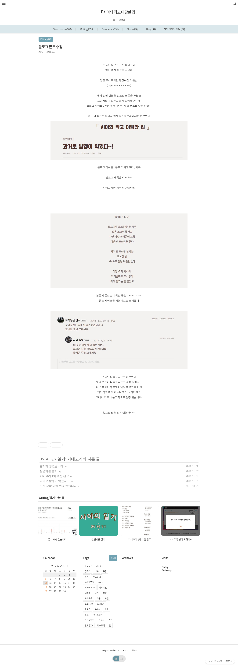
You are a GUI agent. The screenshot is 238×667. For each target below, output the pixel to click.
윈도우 (101, 620)
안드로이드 (89, 620)
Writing (86, 29)
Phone (132, 29)
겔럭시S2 (103, 587)
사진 (106, 598)
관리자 (125, 650)
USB (96, 571)
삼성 (105, 592)
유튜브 (97, 609)
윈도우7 (88, 565)
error (100, 582)
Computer (110, 29)
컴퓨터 (87, 571)
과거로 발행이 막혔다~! (54, 481)
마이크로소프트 (99, 614)
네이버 (87, 592)
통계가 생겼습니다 (51, 466)
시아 (106, 609)
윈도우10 (97, 576)
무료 (86, 614)
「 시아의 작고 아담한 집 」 (119, 12)
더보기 (113, 558)
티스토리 (101, 625)
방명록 (122, 20)
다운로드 (99, 565)
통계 (86, 576)
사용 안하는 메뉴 (174, 29)
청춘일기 (115, 387)
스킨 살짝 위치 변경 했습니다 (58, 486)
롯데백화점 (89, 582)
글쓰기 (134, 650)
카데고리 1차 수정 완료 (54, 476)
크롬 (98, 598)
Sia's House (62, 29)
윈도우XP (89, 625)
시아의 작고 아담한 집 (91, 587)
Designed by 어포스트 (110, 650)
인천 (110, 620)
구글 (105, 571)
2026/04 (60, 566)
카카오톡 (88, 598)
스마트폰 (101, 603)
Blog (151, 29)
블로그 (87, 609)
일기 (61, 459)
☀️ (116, 658)
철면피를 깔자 (49, 471)
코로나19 (89, 603)
